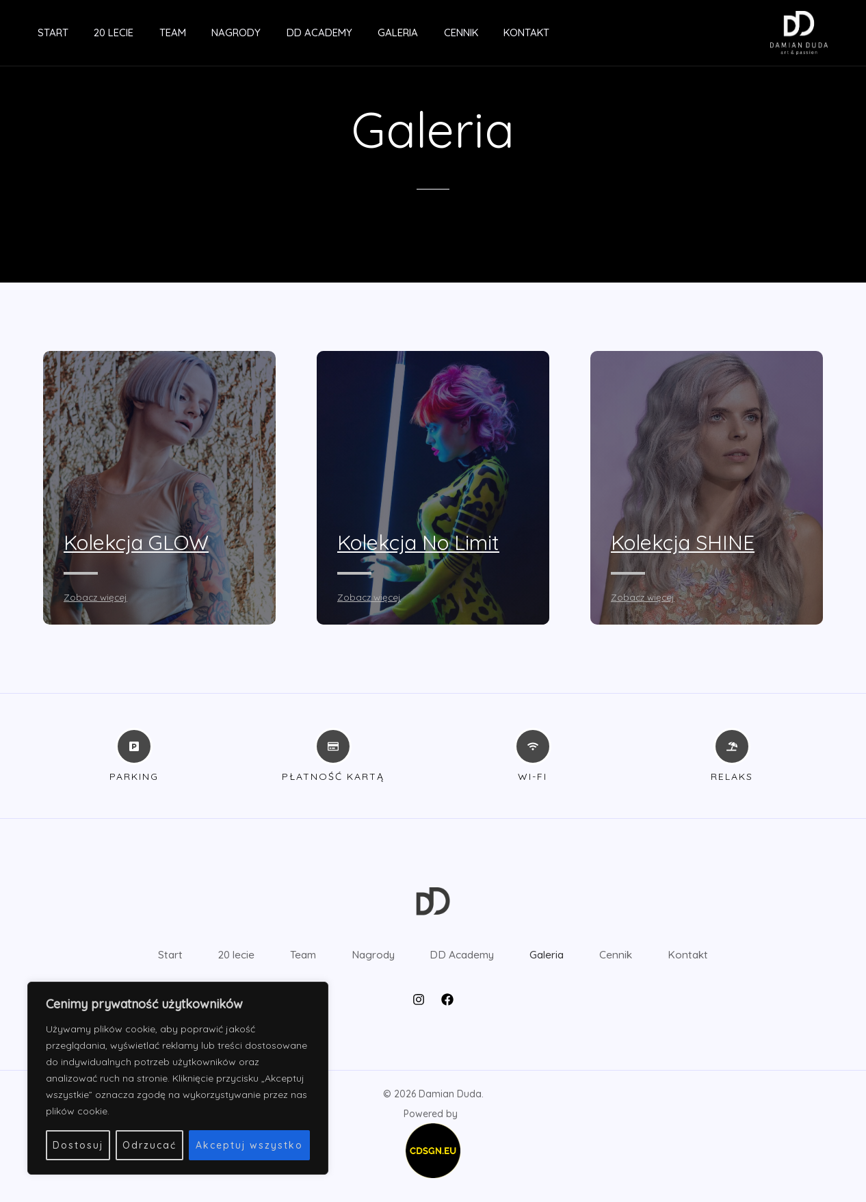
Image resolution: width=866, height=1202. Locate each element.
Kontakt (480, 32)
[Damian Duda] (799, 31)
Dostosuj (78, 1145)
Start (42, 32)
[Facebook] (447, 1010)
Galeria (362, 32)
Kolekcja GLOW (143, 542)
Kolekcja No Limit (426, 542)
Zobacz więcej (97, 597)
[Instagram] (418, 1010)
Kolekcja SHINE (688, 542)
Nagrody (210, 32)
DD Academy (289, 32)
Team (152, 32)
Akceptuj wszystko (249, 1145)
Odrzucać (149, 1145)
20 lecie (98, 32)
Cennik (420, 32)
